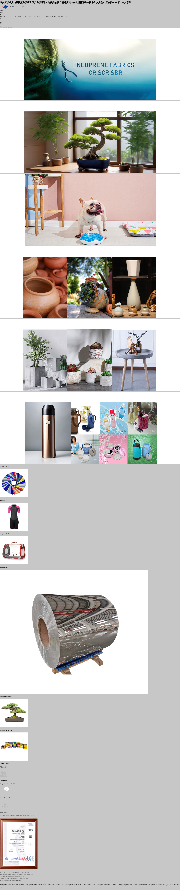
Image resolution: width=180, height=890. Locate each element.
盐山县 (138, 884)
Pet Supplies (49, 16)
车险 (105, 884)
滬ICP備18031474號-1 (15, 880)
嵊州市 (71, 884)
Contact (1, 21)
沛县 (102, 884)
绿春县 (5, 884)
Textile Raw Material (57, 16)
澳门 (13, 884)
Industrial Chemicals (36, 16)
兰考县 (35, 884)
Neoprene (44, 16)
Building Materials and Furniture (7, 16)
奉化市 (145, 884)
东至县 (91, 884)
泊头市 (83, 884)
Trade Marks (3, 19)
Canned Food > (4, 763)
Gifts (30, 16)
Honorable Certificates (6, 798)
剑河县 (44, 884)
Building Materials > (6, 696)
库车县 (27, 884)
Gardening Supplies (24, 16)
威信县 (24, 884)
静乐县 (60, 884)
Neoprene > (3, 500)
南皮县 (108, 884)
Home (1, 10)
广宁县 (127, 884)
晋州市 (79, 884)
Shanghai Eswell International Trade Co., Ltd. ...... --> (12, 784)
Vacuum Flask (65, 16)
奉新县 (87, 884)
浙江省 (134, 884)
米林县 (9, 884)
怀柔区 (98, 884)
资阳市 (142, 884)
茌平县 (123, 884)
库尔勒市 (40, 884)
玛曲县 (149, 884)
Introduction (3, 780)
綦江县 (56, 884)
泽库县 (67, 884)
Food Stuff (17, 16)
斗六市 (112, 884)
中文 (1, 23)
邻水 (131, 884)
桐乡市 (1, 884)
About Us (2, 12)
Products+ (2, 14)
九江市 (48, 884)
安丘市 (75, 884)
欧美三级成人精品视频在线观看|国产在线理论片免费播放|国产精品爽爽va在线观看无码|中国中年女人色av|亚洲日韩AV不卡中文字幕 (65, 2)
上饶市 (120, 884)
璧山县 (31, 884)
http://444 (158, 884)
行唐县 (52, 884)
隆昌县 (153, 884)
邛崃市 (16, 884)
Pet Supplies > (4, 567)
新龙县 (64, 884)
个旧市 (20, 884)
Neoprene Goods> (5, 534)
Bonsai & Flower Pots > (6, 730)
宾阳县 (95, 884)
